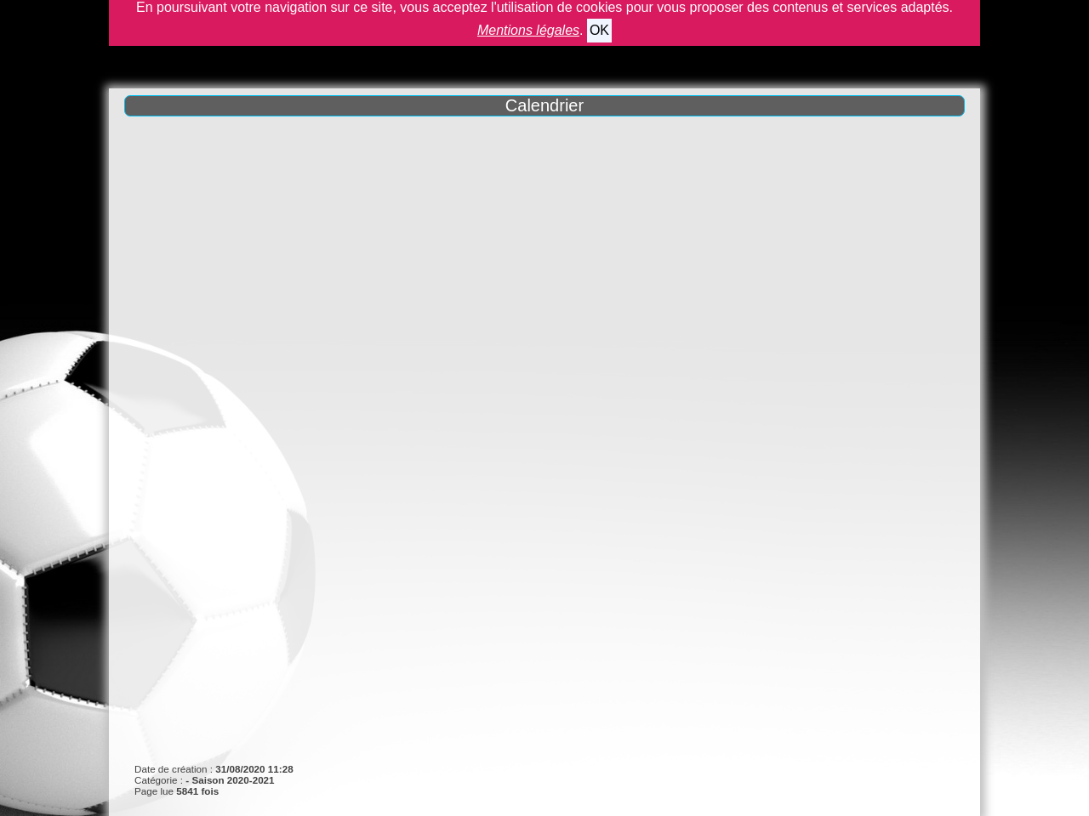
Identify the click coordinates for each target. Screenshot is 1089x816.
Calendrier (544, 105)
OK (599, 30)
